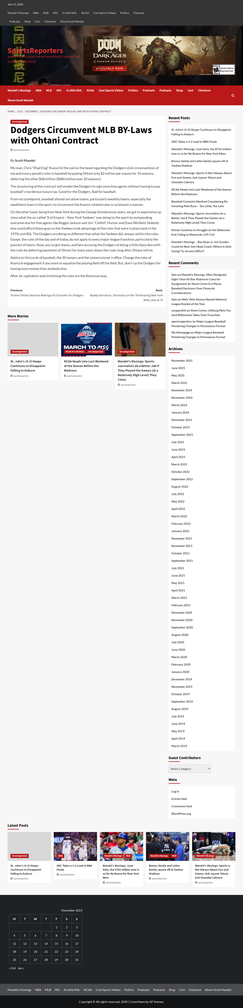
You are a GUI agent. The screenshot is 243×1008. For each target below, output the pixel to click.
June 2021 (178, 575)
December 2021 (181, 538)
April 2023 (178, 457)
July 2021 (177, 568)
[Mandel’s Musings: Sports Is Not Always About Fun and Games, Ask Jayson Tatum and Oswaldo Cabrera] (213, 846)
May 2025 (178, 375)
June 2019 (178, 723)
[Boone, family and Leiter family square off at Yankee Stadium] (167, 846)
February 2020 (181, 664)
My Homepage (180, 332)
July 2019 (177, 716)
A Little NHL (69, 12)
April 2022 (178, 508)
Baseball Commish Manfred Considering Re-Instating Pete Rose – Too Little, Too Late (199, 204)
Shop (27, 21)
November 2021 (182, 546)
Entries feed (179, 798)
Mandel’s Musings (18, 12)
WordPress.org (181, 813)
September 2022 (182, 479)
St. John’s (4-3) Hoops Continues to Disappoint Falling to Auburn (27, 366)
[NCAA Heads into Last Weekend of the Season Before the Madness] (86, 340)
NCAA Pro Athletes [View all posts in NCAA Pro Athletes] (75, 351)
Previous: (48, 293)
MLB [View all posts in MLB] (128, 855)
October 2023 (180, 427)
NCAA (85, 12)
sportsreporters (21, 149)
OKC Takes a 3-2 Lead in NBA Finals (194, 141)
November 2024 (182, 397)
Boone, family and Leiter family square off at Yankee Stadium (199, 163)
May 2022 (178, 501)
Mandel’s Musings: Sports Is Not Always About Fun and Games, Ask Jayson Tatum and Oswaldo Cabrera (201, 177)
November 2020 (182, 620)
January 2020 (180, 672)
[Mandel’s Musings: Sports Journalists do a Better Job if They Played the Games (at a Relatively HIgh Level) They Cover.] (140, 340)
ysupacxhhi (178, 310)
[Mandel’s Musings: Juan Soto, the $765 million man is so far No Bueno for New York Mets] (121, 846)
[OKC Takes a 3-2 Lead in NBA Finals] (75, 846)
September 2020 (182, 627)
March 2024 (179, 405)
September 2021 (182, 560)
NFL (55, 12)
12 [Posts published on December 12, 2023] (25, 943)
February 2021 (181, 605)
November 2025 (182, 360)
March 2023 (179, 464)
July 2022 (177, 494)
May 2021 (178, 583)
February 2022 (181, 523)
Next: (125, 295)
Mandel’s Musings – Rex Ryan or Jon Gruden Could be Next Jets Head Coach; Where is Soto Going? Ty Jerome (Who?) (201, 246)
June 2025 (178, 368)
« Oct (12, 968)
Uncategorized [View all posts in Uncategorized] (19, 121)
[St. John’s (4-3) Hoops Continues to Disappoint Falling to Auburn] (33, 340)
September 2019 (182, 701)
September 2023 (182, 434)
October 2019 (180, 694)
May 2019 (178, 731)
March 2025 (179, 382)
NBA (36, 12)
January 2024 (180, 412)
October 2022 (180, 471)
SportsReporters (35, 50)
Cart (37, 21)
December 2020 (181, 612)
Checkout (50, 21)
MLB (46, 12)
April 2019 (178, 738)
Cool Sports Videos (104, 12)
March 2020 (179, 657)
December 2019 (181, 679)
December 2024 (181, 390)
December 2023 (181, 420)
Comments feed (181, 806)
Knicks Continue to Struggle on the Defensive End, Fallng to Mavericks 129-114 (200, 232)
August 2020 (179, 634)
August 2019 (179, 709)
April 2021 (178, 590)
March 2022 (179, 516)
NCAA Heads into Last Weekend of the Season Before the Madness (86, 366)
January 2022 (180, 531)
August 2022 (179, 486)
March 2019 (179, 746)
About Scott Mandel (72, 21)
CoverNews (137, 1001)
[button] (233, 95)
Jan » (21, 968)
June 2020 (178, 649)
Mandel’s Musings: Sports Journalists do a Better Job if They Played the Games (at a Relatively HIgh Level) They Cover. (138, 370)
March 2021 (179, 597)
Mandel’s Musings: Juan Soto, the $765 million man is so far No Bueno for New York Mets (201, 151)
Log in (175, 791)
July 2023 (177, 442)
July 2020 (177, 642)
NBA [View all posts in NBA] (60, 855)
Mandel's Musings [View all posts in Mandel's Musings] (113, 855)
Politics (124, 12)
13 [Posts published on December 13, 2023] (35, 943)
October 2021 (180, 553)
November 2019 (182, 686)
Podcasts (139, 12)
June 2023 (178, 449)
